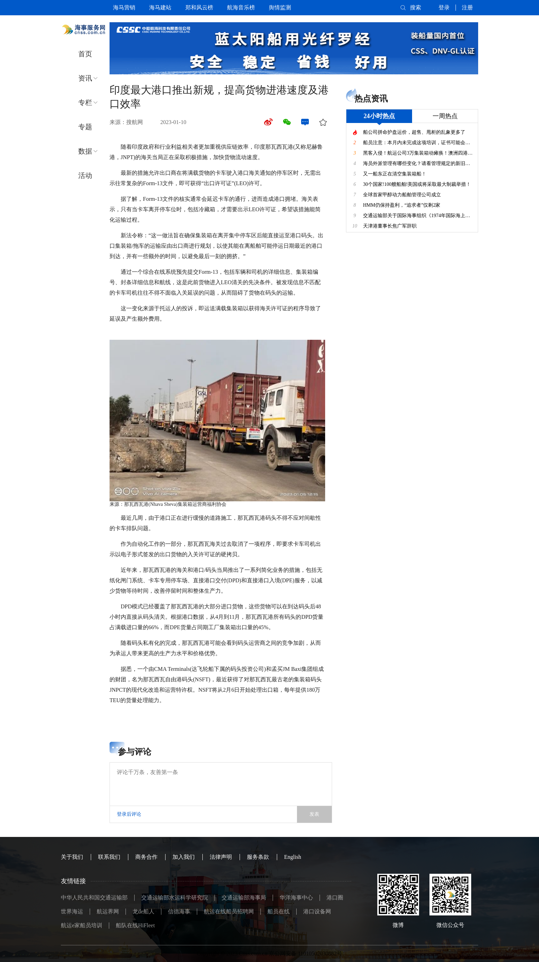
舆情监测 (280, 7)
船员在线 (278, 911)
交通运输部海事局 (244, 898)
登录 (444, 7)
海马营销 (124, 7)
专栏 (85, 102)
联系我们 (109, 857)
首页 (85, 54)
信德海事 (179, 911)
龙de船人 (143, 911)
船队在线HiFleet (135, 925)
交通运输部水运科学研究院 (174, 898)
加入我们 (183, 857)
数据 (85, 151)
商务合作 (146, 857)
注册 (467, 7)
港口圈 (335, 898)
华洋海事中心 (296, 898)
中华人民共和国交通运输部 (94, 898)
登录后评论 (129, 814)
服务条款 (258, 857)
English (292, 857)
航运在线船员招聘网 (229, 911)
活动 (85, 175)
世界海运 (72, 911)
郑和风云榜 (199, 7)
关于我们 (72, 857)
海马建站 (160, 7)
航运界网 (108, 911)
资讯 (85, 78)
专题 (85, 127)
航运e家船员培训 (81, 925)
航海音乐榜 (241, 7)
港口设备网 (317, 911)
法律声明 (221, 857)
